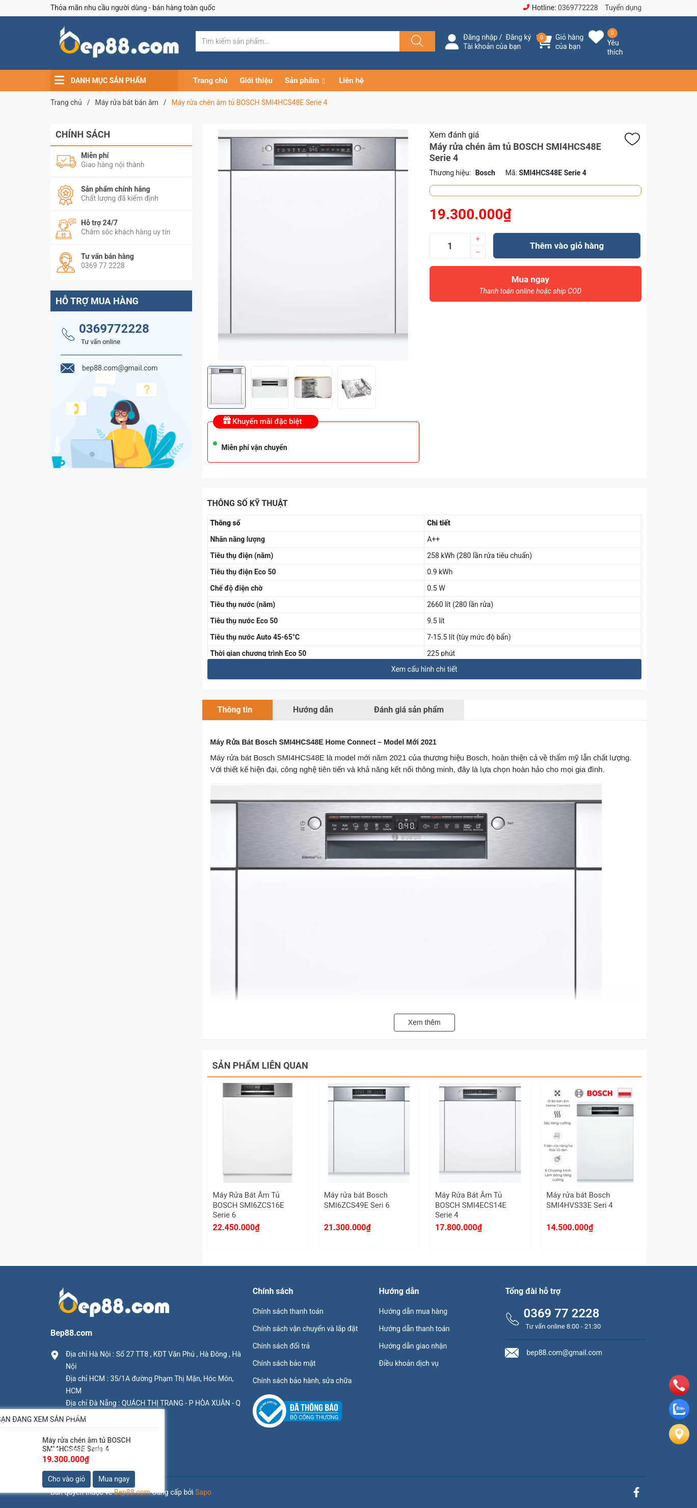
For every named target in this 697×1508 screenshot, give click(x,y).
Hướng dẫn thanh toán (414, 1329)
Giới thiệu (256, 80)
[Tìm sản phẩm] (297, 41)
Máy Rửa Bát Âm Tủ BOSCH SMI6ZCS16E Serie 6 (248, 1205)
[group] (313, 245)
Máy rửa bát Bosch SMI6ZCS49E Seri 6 (357, 1200)
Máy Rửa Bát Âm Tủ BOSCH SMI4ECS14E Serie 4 (470, 1205)
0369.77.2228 (91, 1432)
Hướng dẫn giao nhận (413, 1346)
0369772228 (578, 8)
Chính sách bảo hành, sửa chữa (302, 1381)
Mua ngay (530, 287)
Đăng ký (518, 37)
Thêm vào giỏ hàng (567, 246)
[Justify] (416, 41)
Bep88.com (132, 1492)
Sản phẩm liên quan (260, 1065)
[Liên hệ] (679, 1442)
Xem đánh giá (454, 135)
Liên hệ (351, 80)
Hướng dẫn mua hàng (413, 1311)
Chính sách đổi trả (281, 1346)
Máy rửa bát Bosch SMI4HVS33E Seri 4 (579, 1200)
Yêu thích (615, 47)
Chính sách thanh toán (288, 1311)
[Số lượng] (450, 245)
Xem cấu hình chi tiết (424, 669)
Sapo (203, 1492)
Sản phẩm (302, 80)
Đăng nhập (480, 37)
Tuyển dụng (623, 8)
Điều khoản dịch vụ (409, 1363)
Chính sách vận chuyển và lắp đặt (305, 1329)
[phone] (679, 1392)
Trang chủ (210, 80)
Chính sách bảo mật (284, 1363)
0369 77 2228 (561, 1313)
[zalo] (679, 1416)
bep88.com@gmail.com (109, 1449)
